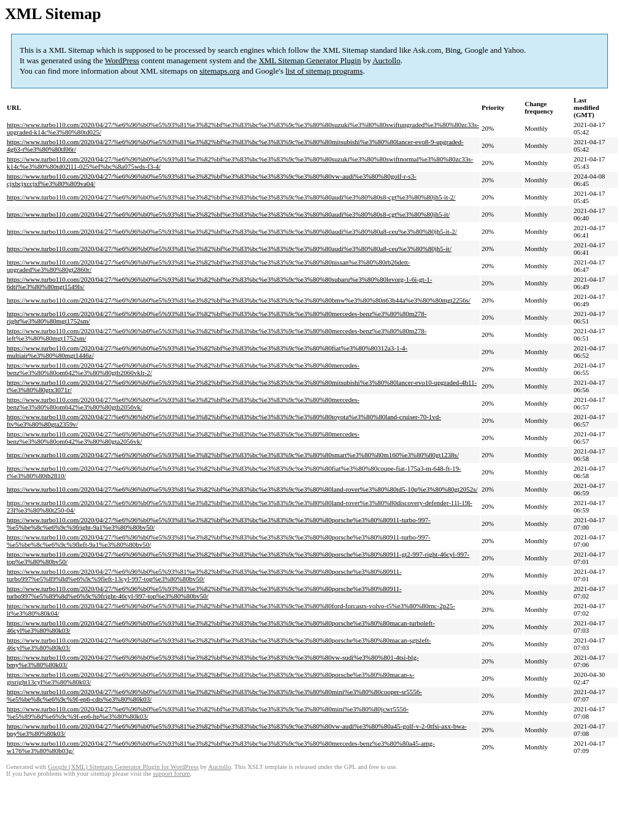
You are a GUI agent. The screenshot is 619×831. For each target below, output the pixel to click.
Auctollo (386, 60)
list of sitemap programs (324, 70)
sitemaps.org (219, 70)
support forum (171, 773)
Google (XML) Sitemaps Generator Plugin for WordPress (123, 766)
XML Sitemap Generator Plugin (310, 60)
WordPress (122, 60)
